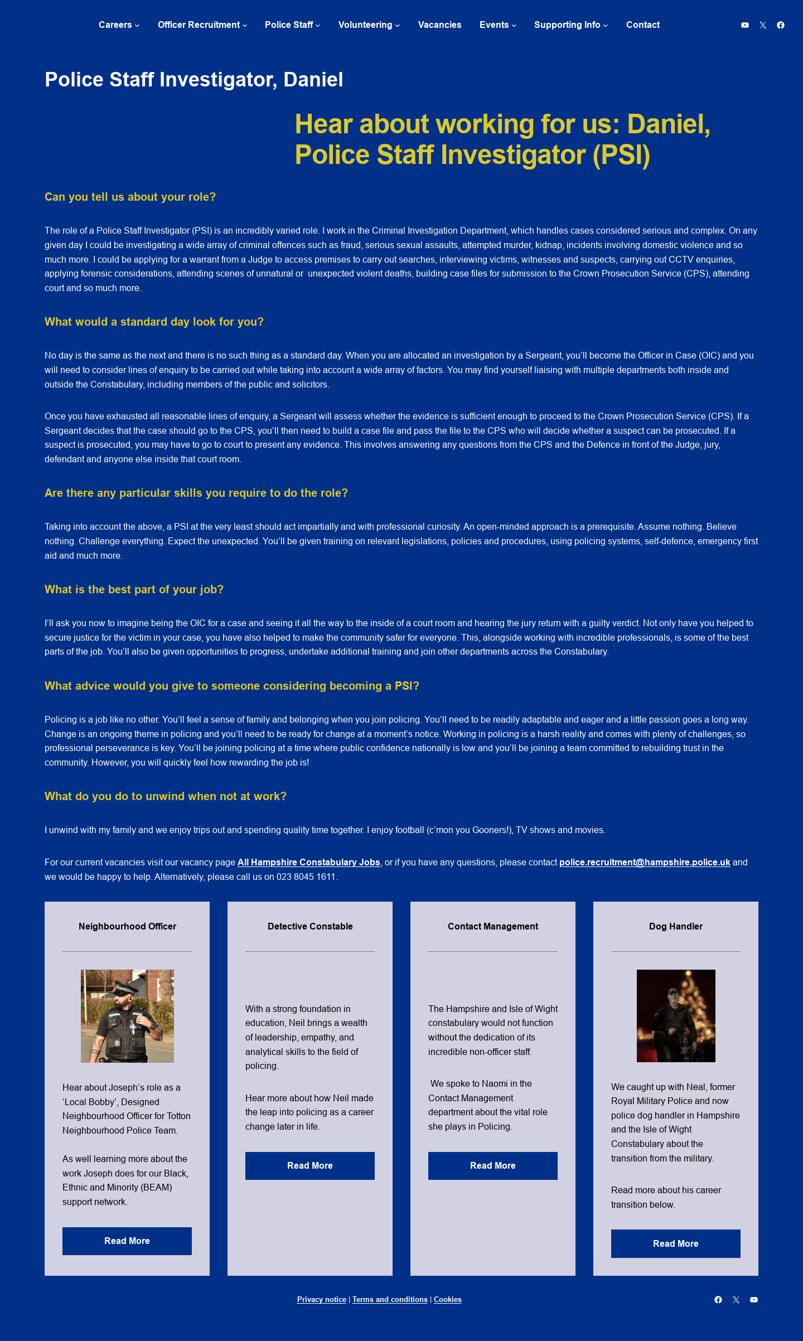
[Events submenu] (514, 25)
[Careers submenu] (137, 25)
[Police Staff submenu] (318, 25)
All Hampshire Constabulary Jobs (309, 862)
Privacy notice (321, 1299)
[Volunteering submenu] (397, 25)
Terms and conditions (390, 1299)
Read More (127, 1241)
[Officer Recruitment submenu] (245, 25)
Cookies (448, 1299)
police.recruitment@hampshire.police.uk (645, 862)
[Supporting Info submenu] (605, 25)
